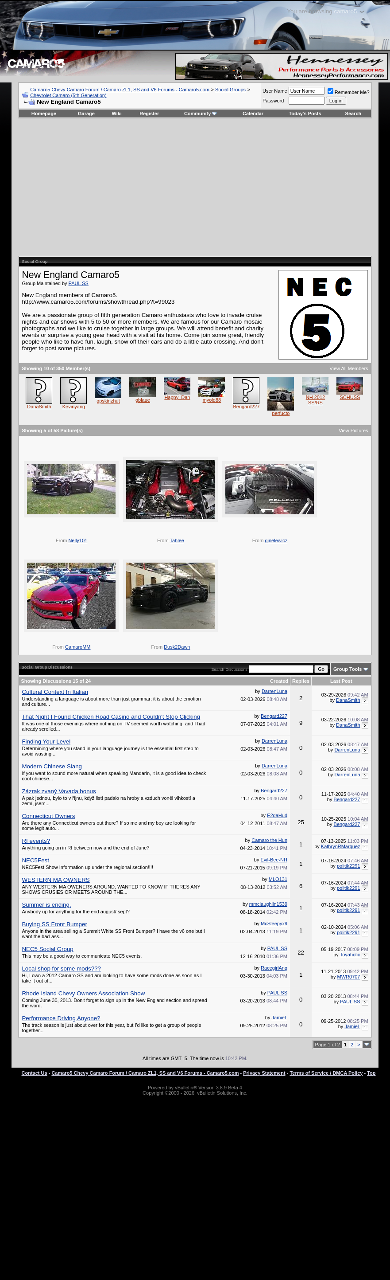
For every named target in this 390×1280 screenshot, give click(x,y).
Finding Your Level (46, 741)
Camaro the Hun (269, 840)
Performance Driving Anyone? (61, 1018)
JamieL (279, 1017)
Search (353, 113)
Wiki (117, 113)
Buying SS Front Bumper (54, 924)
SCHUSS (350, 397)
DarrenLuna (274, 691)
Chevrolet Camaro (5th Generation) (68, 95)
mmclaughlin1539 (268, 904)
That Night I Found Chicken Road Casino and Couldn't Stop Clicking (111, 716)
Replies (300, 681)
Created (279, 681)
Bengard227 (246, 406)
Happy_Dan (177, 397)
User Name (275, 91)
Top (371, 1073)
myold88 (212, 400)
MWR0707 (348, 976)
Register (149, 113)
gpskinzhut (108, 400)
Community (200, 113)
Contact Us (34, 1073)
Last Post (341, 681)
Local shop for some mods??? (61, 968)
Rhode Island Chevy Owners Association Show (83, 993)
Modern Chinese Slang (52, 766)
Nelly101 (77, 540)
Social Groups (230, 89)
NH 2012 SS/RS (315, 400)
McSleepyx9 (274, 923)
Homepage (43, 113)
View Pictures (353, 430)
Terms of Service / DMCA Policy (326, 1073)
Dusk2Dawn (177, 647)
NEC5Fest (35, 860)
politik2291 (348, 866)
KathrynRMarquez (340, 846)
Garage (86, 113)
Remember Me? (349, 92)
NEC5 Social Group (47, 949)
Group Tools (347, 669)
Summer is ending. (46, 904)
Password (273, 100)
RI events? (36, 841)
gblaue (142, 400)
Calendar (253, 113)
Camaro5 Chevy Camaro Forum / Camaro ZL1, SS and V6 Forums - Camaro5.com (119, 89)
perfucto (281, 413)
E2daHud (277, 815)
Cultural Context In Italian (55, 692)
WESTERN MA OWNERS (55, 880)
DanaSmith (39, 406)
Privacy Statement (264, 1073)
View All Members (348, 368)
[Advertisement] (195, 187)
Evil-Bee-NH (274, 859)
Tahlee (177, 540)
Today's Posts (305, 113)
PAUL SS (79, 283)
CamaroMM (77, 647)
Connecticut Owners (48, 816)
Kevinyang (73, 406)
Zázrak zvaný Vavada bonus (59, 791)
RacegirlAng (274, 968)
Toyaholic (350, 954)
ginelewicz (276, 540)
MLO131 (278, 879)
